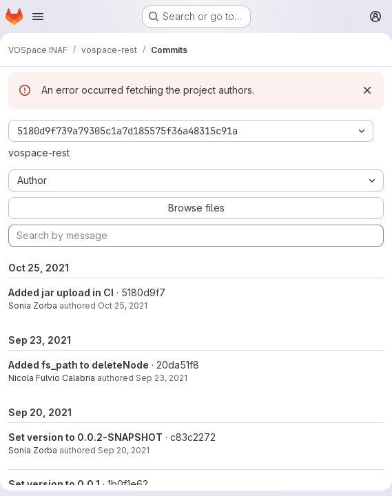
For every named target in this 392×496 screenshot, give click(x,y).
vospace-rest (39, 152)
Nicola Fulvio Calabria (51, 378)
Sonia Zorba (32, 305)
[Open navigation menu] (38, 17)
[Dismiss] (367, 90)
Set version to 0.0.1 (54, 484)
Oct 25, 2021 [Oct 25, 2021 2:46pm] (122, 305)
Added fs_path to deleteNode (78, 365)
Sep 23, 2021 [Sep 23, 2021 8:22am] (161, 378)
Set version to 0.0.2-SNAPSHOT (85, 437)
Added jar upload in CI (61, 292)
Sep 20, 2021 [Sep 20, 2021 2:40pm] (123, 450)
